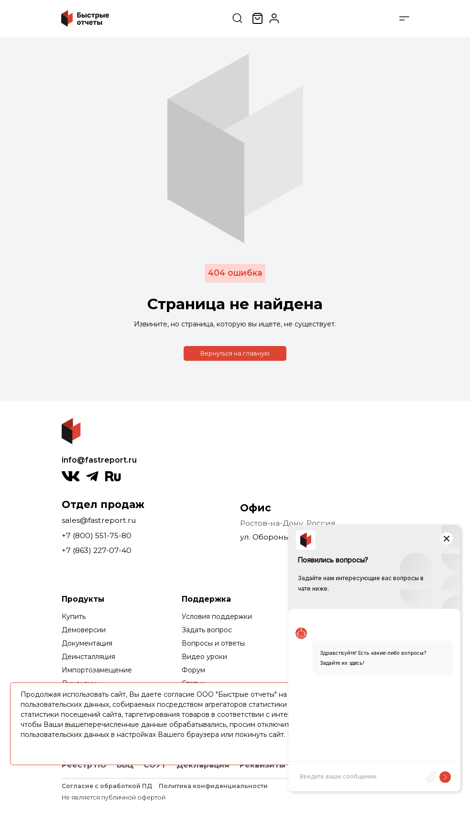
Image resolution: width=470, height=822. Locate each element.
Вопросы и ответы (213, 643)
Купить (74, 616)
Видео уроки (204, 656)
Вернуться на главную (235, 353)
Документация (87, 643)
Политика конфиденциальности (213, 786)
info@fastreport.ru (99, 460)
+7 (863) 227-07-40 (96, 550)
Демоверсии (84, 630)
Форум (193, 670)
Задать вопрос (207, 630)
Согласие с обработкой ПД (107, 786)
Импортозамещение (97, 670)
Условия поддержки (217, 616)
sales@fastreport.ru (99, 520)
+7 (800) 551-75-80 (96, 535)
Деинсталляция (88, 656)
